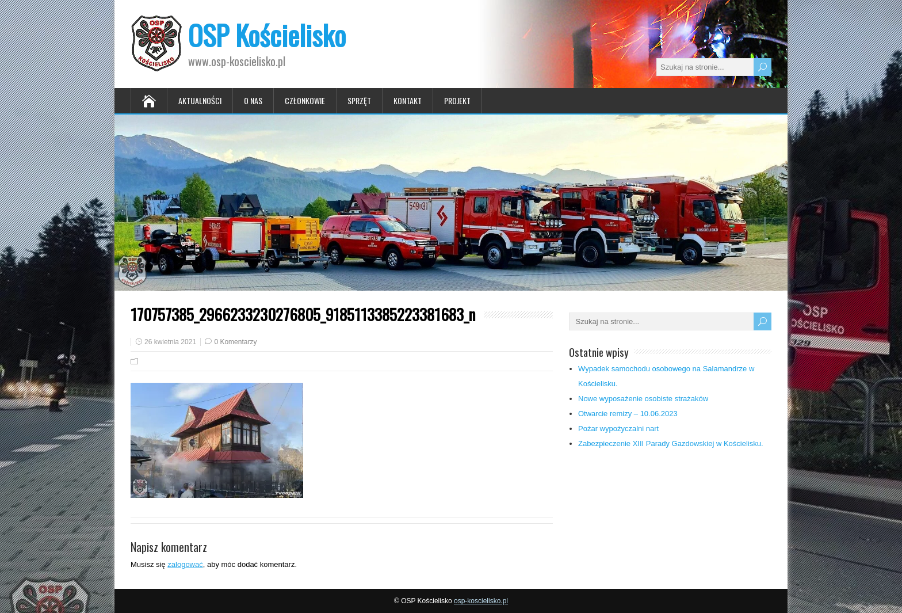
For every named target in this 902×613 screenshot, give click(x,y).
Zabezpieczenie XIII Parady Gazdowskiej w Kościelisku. (670, 443)
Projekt (457, 100)
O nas (253, 100)
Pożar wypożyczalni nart (618, 428)
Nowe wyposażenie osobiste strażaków (643, 398)
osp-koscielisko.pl (481, 601)
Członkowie (305, 100)
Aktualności (199, 100)
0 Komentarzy (235, 342)
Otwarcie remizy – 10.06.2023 (628, 413)
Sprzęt (359, 100)
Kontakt (407, 100)
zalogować (184, 564)
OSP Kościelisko (267, 34)
